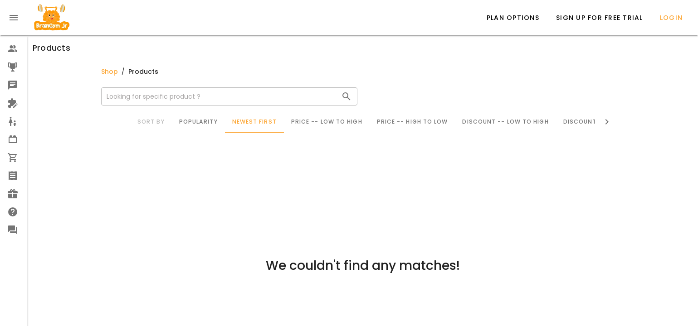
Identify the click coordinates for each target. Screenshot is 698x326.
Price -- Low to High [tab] (326, 121)
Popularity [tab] (198, 121)
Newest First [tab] (254, 121)
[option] (13, 49)
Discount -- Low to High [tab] (505, 121)
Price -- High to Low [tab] (412, 121)
